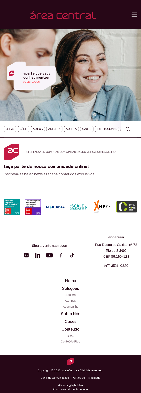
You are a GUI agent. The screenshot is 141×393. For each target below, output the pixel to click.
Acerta (71, 129)
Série (23, 129)
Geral (10, 129)
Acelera (54, 129)
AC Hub (38, 129)
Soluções (70, 288)
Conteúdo (70, 329)
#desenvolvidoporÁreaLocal (70, 389)
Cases (86, 129)
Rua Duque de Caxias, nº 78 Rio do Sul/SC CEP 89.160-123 (116, 250)
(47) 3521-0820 (116, 266)
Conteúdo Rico (70, 341)
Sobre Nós (70, 314)
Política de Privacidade (86, 377)
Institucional (107, 129)
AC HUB (70, 300)
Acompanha (70, 306)
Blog (70, 335)
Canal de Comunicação (55, 377)
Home (70, 281)
